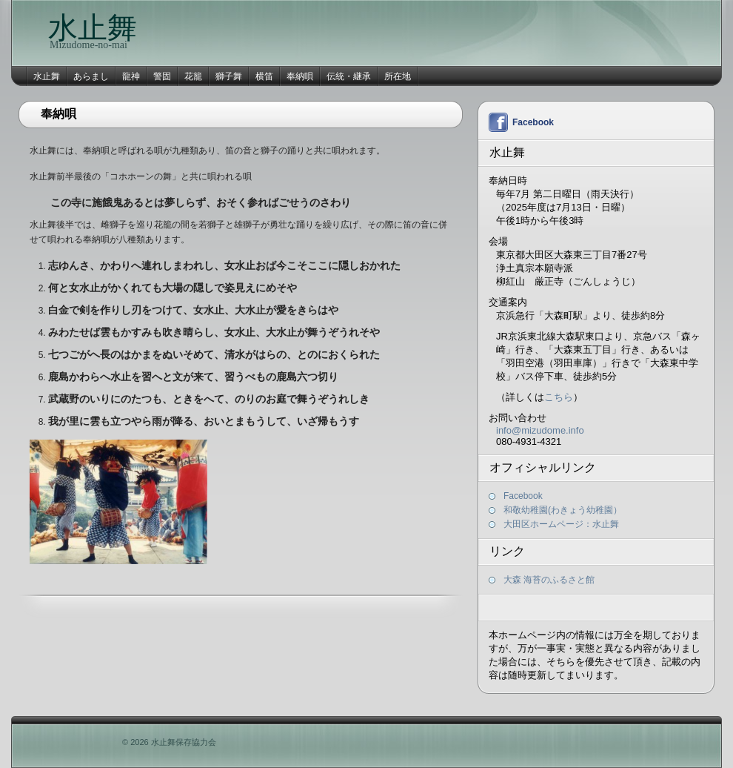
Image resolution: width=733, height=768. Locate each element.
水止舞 (92, 27)
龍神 (131, 76)
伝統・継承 (349, 76)
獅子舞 (228, 76)
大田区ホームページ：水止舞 (561, 524)
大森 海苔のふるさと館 (549, 580)
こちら (558, 397)
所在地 (397, 76)
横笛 (264, 76)
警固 (162, 76)
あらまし (91, 76)
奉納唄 (300, 76)
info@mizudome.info (540, 430)
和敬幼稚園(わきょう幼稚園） (562, 510)
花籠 (193, 76)
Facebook (533, 122)
